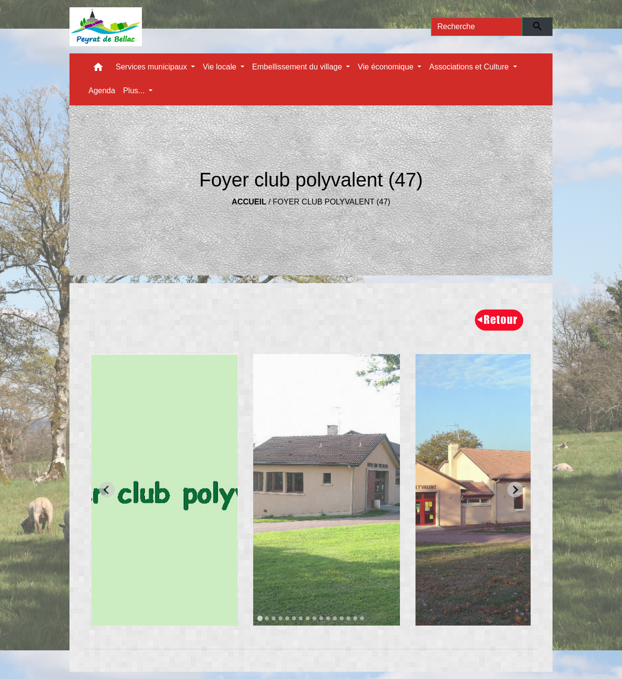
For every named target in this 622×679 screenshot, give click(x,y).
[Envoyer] (537, 26)
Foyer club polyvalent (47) (331, 202)
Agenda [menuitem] (101, 90)
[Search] (476, 26)
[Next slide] (515, 489)
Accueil (249, 202)
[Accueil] (105, 27)
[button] (98, 69)
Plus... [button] (135, 90)
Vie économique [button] (386, 67)
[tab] (259, 618)
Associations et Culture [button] (470, 67)
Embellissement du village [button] (298, 67)
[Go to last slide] (107, 489)
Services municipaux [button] (152, 67)
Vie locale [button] (221, 67)
